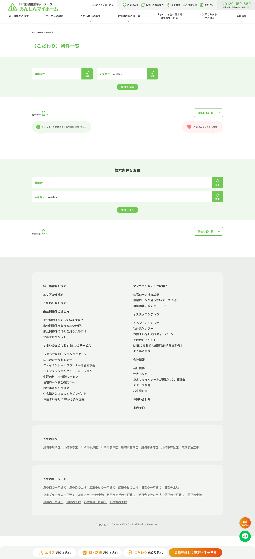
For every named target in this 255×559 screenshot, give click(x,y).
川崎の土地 (73, 502)
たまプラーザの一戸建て (59, 494)
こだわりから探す (90, 16)
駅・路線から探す (18, 16)
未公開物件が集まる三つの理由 (63, 325)
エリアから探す (54, 16)
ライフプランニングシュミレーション (67, 371)
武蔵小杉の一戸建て (102, 487)
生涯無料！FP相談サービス (60, 376)
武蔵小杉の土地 (128, 487)
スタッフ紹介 (142, 385)
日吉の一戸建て (151, 487)
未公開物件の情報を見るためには (65, 331)
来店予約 (139, 408)
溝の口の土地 (78, 487)
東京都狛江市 (190, 447)
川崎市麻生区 (170, 447)
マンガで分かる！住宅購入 (209, 16)
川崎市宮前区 (129, 447)
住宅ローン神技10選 (146, 294)
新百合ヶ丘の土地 (150, 494)
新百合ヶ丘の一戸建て (121, 494)
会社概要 (139, 368)
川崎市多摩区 (149, 447)
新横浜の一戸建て (95, 502)
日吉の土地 (171, 487)
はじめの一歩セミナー (57, 359)
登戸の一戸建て (174, 494)
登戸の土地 (194, 494)
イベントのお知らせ (146, 323)
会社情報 (241, 16)
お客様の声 (140, 391)
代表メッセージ (143, 374)
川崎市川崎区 (52, 447)
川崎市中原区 (89, 447)
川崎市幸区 (70, 447)
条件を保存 (127, 87)
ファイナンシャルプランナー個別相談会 (69, 365)
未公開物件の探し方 (128, 16)
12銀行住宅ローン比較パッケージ (65, 354)
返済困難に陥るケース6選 (149, 306)
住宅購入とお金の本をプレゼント (65, 393)
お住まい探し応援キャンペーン (153, 334)
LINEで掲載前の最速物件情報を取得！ (158, 345)
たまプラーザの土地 (91, 494)
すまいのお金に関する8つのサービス (169, 16)
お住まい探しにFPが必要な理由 (63, 399)
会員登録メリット (54, 337)
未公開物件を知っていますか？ (63, 320)
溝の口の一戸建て (54, 487)
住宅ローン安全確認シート (60, 382)
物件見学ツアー (143, 328)
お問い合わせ (142, 399)
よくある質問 (142, 351)
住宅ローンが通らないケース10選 (155, 300)
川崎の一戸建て (53, 502)
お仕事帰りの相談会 (56, 388)
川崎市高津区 (109, 447)
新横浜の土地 (118, 502)
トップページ (37, 32)
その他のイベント (144, 340)
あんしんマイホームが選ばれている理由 (159, 379)
